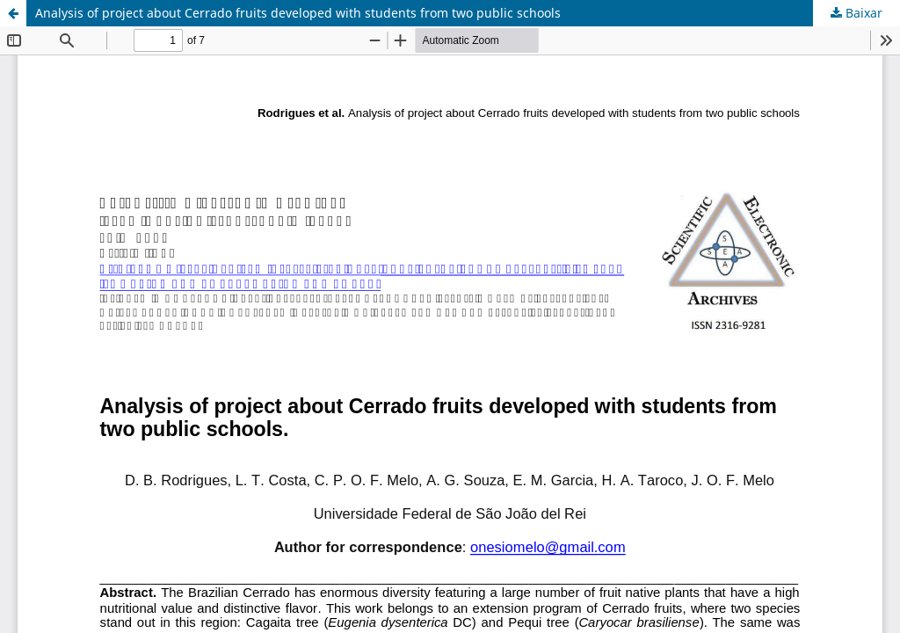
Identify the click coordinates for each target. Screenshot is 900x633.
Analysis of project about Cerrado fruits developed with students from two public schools (298, 12)
